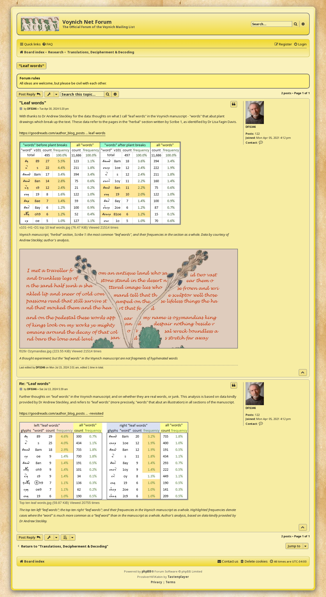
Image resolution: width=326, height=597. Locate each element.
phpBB (146, 571)
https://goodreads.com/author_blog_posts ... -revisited (61, 413)
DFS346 (251, 126)
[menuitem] (47, 44)
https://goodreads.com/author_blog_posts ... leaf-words (62, 133)
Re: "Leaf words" (34, 383)
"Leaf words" (31, 65)
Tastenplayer (178, 577)
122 (257, 133)
